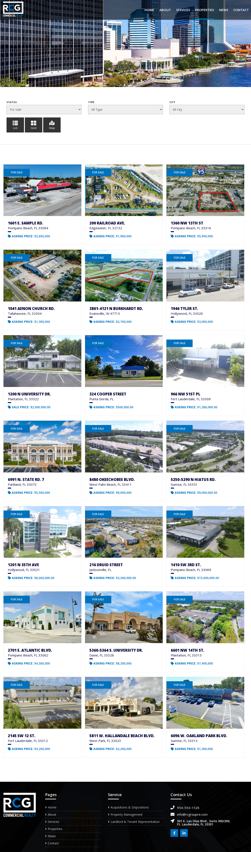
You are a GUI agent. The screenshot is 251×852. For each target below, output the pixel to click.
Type (91, 102)
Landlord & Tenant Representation (135, 822)
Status (12, 102)
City (172, 102)
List (15, 125)
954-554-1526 (188, 807)
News (223, 10)
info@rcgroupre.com (192, 814)
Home (149, 10)
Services (183, 10)
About (165, 10)
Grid (33, 125)
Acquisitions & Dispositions (130, 807)
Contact (241, 10)
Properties (204, 10)
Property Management (127, 814)
